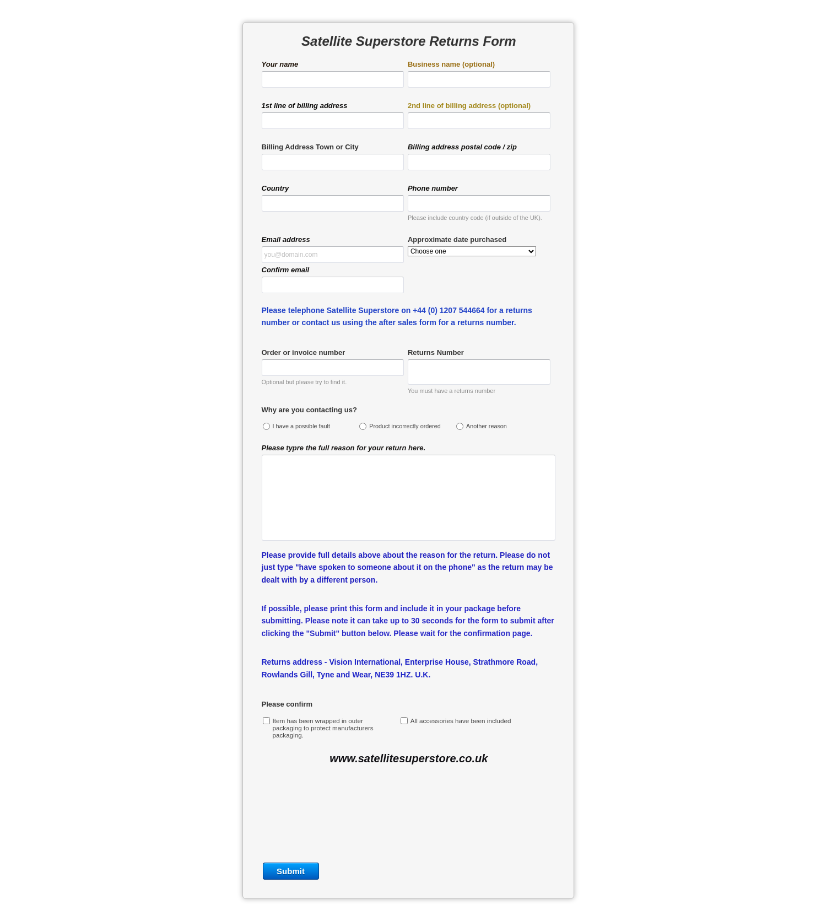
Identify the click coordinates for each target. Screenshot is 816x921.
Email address (286, 239)
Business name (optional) (451, 64)
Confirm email (286, 270)
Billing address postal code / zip (462, 147)
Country (275, 188)
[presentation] (408, 819)
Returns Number (436, 352)
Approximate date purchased (457, 239)
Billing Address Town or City (310, 147)
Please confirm (287, 704)
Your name (280, 64)
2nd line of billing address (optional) (469, 105)
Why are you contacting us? (309, 410)
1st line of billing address (305, 105)
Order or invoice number (303, 352)
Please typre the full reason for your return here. (344, 448)
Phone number (433, 188)
